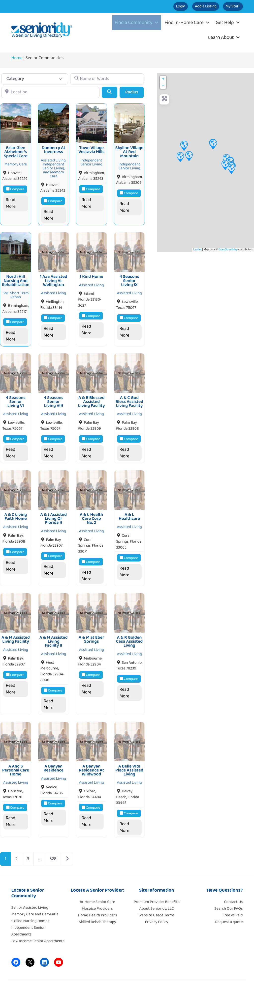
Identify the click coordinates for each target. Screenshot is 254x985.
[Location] (50, 92)
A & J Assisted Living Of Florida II (53, 509)
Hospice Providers (97, 894)
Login (158, 6)
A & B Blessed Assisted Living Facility (91, 395)
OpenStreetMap (228, 249)
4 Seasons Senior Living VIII (53, 395)
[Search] (109, 92)
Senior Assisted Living (29, 893)
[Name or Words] (107, 78)
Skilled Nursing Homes (30, 907)
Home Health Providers (97, 901)
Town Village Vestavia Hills (91, 148)
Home (17, 57)
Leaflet (197, 249)
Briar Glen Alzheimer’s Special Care (16, 150)
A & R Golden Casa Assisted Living (129, 630)
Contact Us (233, 888)
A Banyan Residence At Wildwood (91, 756)
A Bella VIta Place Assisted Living (129, 756)
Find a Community (137, 22)
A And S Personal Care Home (15, 756)
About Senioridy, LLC (156, 894)
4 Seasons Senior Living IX (129, 276)
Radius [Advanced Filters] (131, 92)
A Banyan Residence (54, 754)
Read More (11, 201)
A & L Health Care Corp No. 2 (91, 509)
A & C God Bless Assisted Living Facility (129, 395)
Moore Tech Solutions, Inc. (221, 975)
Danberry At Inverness (53, 148)
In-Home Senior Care (97, 888)
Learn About (224, 37)
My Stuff (228, 6)
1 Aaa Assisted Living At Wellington (53, 276)
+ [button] (163, 79)
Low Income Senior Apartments (37, 927)
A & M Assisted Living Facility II (53, 630)
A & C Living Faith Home (15, 507)
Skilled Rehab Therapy (97, 908)
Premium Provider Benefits (156, 888)
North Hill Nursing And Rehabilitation (15, 276)
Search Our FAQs (228, 894)
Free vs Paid (232, 901)
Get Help (228, 22)
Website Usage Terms (156, 901)
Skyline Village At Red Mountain (129, 150)
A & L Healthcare (129, 507)
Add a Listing (192, 6)
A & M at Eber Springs (91, 628)
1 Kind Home (91, 272)
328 (53, 844)
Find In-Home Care (187, 22)
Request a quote (229, 908)
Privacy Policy (156, 908)
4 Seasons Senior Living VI (15, 395)
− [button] (163, 85)
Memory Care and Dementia (35, 900)
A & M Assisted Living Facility (15, 628)
